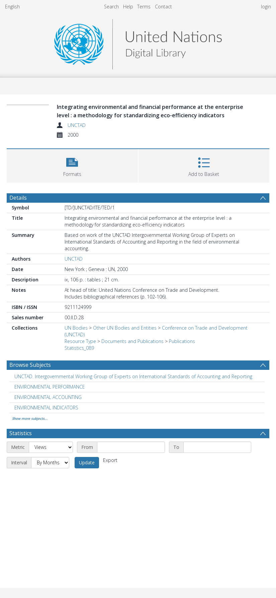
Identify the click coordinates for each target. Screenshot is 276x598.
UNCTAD (77, 125)
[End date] (217, 447)
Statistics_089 (79, 348)
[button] (72, 165)
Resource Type (80, 341)
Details (18, 197)
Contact (163, 6)
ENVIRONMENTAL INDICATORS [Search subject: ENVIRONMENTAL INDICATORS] (46, 407)
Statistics (20, 433)
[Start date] (131, 447)
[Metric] (51, 447)
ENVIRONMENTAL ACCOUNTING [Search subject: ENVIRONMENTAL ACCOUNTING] (48, 397)
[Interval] (50, 462)
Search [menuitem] (111, 6)
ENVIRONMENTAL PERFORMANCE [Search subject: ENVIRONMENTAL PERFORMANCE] (49, 387)
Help (128, 6)
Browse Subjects (30, 365)
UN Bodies (76, 328)
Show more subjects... (30, 418)
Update (87, 462)
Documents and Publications (132, 341)
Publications (182, 341)
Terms (144, 6)
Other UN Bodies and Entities (125, 328)
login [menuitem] (266, 6)
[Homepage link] (137, 42)
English (12, 6)
